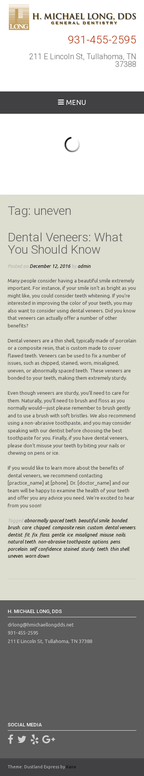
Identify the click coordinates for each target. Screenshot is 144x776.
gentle (58, 534)
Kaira (71, 766)
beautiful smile (93, 520)
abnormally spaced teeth (50, 520)
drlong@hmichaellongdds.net (41, 624)
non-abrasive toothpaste (64, 541)
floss (44, 534)
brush (14, 527)
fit (27, 534)
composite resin (68, 527)
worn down (37, 555)
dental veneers (120, 527)
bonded (119, 520)
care (26, 527)
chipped (41, 527)
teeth (102, 549)
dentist (15, 534)
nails (120, 534)
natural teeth (22, 541)
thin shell (119, 549)
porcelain (17, 549)
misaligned (86, 534)
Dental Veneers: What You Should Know (65, 243)
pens (115, 541)
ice (70, 534)
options (100, 541)
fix (34, 534)
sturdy (87, 549)
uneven (15, 555)
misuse (106, 534)
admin (84, 266)
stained (71, 549)
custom (95, 527)
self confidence (45, 549)
